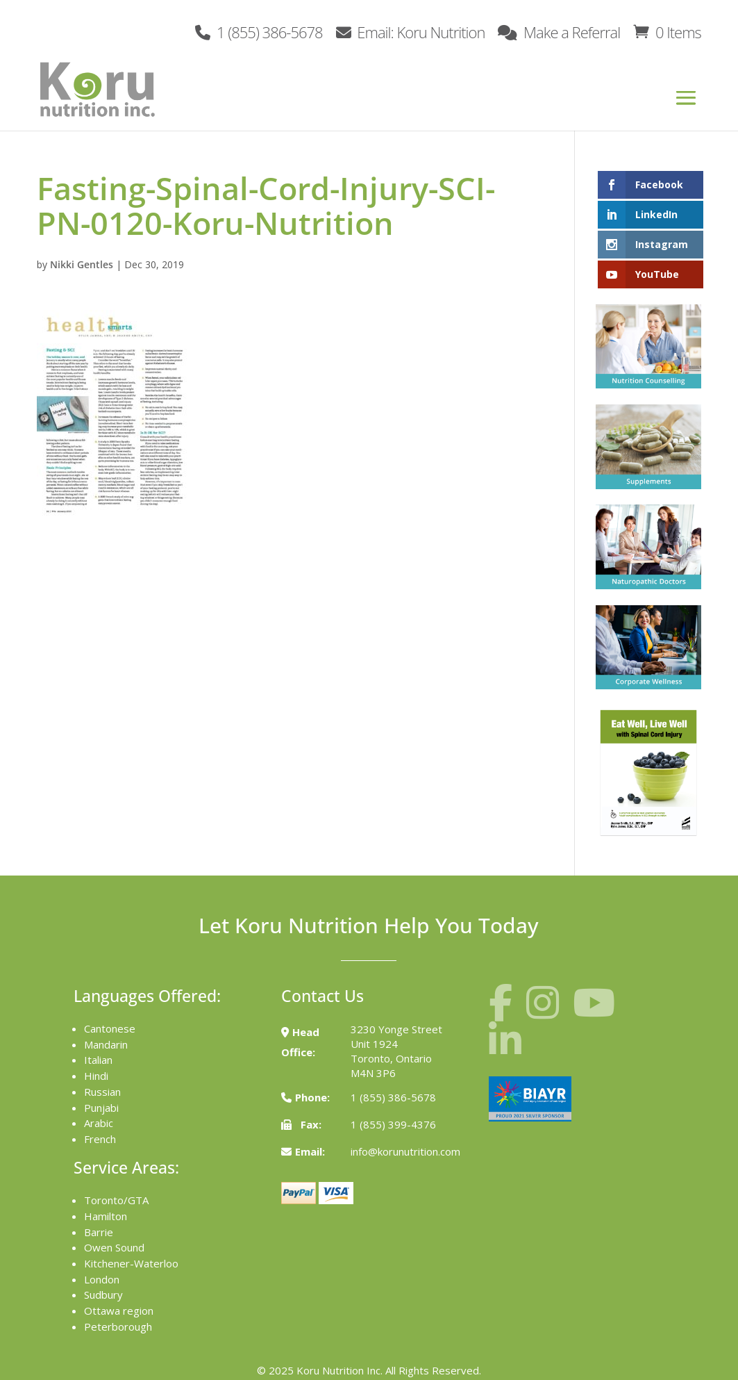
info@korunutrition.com (405, 1151)
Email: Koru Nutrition (410, 31)
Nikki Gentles (81, 264)
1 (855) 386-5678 (258, 31)
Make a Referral (559, 31)
